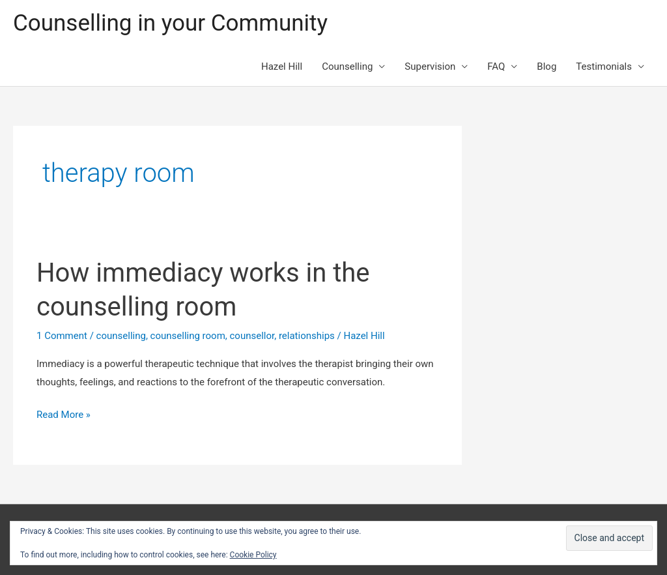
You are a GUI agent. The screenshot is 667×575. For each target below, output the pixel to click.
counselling (121, 336)
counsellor (252, 336)
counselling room (187, 336)
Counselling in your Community (170, 23)
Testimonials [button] (604, 66)
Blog (546, 66)
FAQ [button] (496, 66)
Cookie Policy (253, 554)
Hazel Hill (281, 66)
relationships (307, 336)
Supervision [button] (429, 66)
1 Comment (61, 336)
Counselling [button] (347, 66)
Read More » (63, 415)
